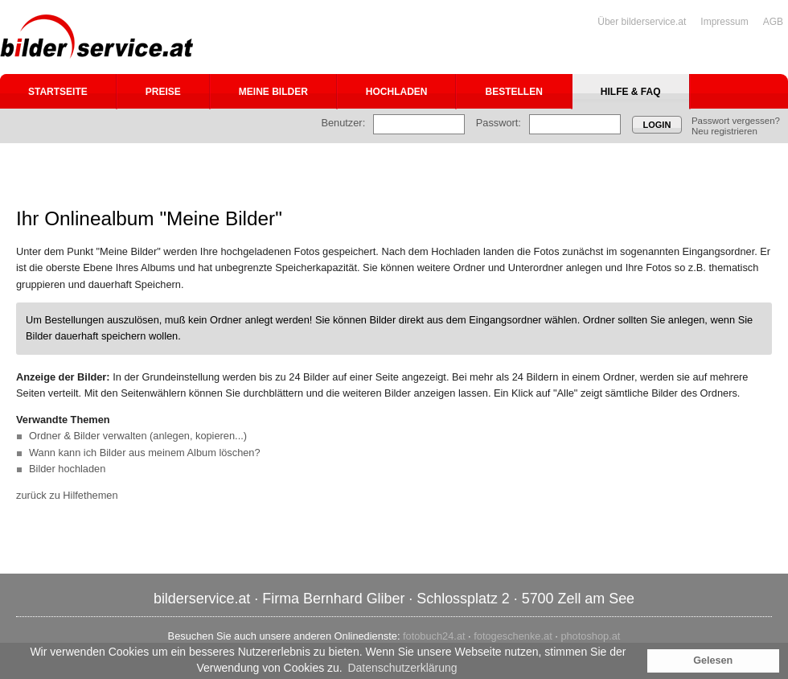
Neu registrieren (724, 131)
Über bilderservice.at (641, 21)
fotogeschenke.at (513, 636)
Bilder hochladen (67, 469)
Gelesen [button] (713, 660)
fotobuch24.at (434, 636)
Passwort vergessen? (736, 121)
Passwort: (498, 123)
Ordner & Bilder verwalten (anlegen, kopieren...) (138, 436)
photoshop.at (590, 636)
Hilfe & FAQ (631, 91)
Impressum (724, 21)
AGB (773, 21)
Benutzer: (343, 123)
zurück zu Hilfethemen (67, 495)
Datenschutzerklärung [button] (402, 667)
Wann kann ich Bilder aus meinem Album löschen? (145, 452)
